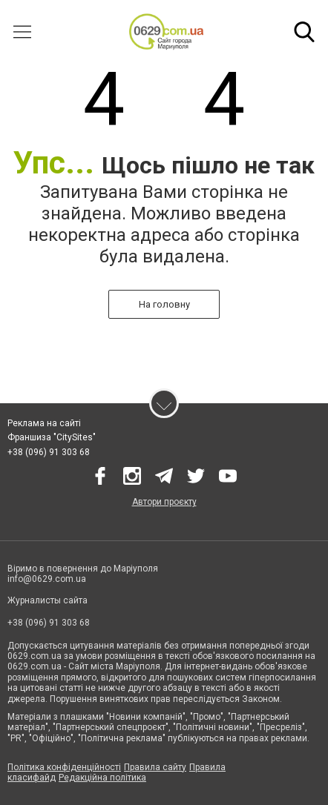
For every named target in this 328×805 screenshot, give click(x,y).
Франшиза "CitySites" (51, 437)
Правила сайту (155, 767)
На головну (164, 304)
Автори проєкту (164, 502)
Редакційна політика (102, 777)
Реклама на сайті (44, 423)
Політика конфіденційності (64, 767)
